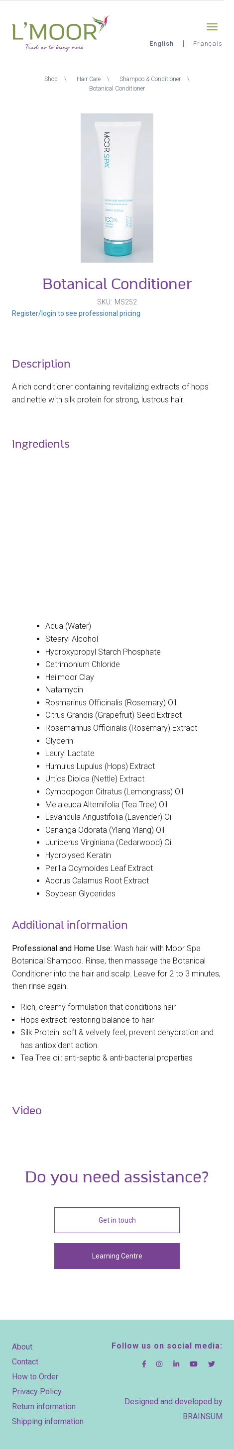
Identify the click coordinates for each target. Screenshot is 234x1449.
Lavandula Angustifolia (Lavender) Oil (109, 817)
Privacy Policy (37, 1391)
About (22, 1347)
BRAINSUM (203, 1416)
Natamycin (64, 689)
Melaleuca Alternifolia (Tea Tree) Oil (106, 804)
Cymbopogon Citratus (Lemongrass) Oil (114, 791)
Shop (51, 79)
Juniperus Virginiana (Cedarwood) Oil (109, 842)
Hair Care (89, 79)
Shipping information (48, 1421)
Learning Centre (117, 1256)
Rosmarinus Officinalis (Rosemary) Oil (110, 702)
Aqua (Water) (68, 626)
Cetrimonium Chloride (82, 664)
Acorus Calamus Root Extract (97, 880)
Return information (44, 1406)
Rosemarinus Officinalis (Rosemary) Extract (121, 728)
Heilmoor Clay (69, 677)
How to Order (35, 1376)
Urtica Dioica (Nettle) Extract (94, 778)
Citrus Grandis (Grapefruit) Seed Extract (113, 715)
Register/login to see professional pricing (76, 313)
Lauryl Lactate (70, 753)
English (161, 43)
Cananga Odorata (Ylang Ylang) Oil (104, 830)
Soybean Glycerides (80, 893)
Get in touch (117, 1220)
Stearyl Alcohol (71, 639)
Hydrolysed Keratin (78, 855)
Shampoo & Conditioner (150, 79)
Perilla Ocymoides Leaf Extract (99, 868)
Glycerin (59, 741)
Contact (25, 1361)
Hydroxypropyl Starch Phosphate (103, 652)
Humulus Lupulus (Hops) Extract (100, 766)
